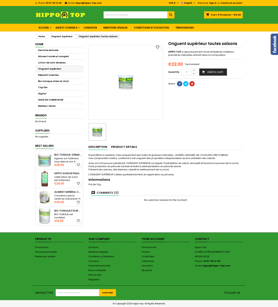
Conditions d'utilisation (151, 27)
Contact (202, 239)
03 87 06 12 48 (54, 2)
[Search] (139, 14)
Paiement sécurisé (99, 265)
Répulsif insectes (48, 75)
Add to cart (212, 72)
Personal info (149, 247)
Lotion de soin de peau (52, 62)
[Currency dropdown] (174, 3)
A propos (93, 261)
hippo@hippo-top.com (88, 2)
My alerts (147, 270)
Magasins (94, 279)
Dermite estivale (48, 50)
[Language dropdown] (188, 3)
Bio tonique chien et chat (53, 81)
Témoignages (184, 27)
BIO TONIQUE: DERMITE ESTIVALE (68, 154)
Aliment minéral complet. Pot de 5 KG (68, 192)
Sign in (212, 2)
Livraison (90, 27)
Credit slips (148, 256)
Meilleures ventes (45, 256)
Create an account (231, 2)
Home (39, 44)
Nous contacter (97, 270)
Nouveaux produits (46, 252)
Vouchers (147, 265)
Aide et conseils (66, 27)
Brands (41, 115)
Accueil (43, 27)
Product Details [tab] (124, 147)
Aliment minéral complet (53, 56)
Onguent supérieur (49, 68)
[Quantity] (186, 72)
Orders (146, 252)
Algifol (42, 93)
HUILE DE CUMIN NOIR (50, 99)
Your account (153, 239)
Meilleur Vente (46, 106)
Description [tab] (97, 147)
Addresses (148, 261)
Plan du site (95, 275)
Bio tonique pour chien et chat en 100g (68, 210)
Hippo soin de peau (66, 173)
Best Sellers (44, 146)
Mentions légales (115, 27)
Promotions (42, 247)
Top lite (42, 87)
